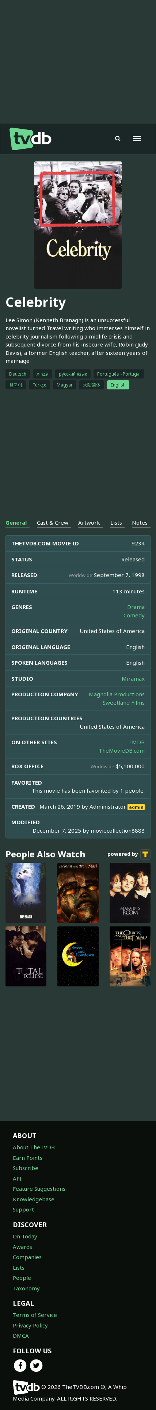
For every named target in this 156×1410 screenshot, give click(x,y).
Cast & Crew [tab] (52, 522)
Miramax (133, 678)
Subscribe (25, 1167)
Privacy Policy (30, 1325)
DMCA (21, 1335)
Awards (22, 1246)
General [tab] (16, 522)
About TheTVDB (34, 1147)
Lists (18, 1267)
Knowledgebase (33, 1199)
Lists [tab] (116, 522)
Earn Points (27, 1157)
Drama (136, 606)
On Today (25, 1236)
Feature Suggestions (39, 1188)
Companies (27, 1257)
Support (23, 1209)
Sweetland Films (124, 702)
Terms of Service (35, 1314)
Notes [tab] (140, 522)
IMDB (137, 742)
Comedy (134, 615)
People (22, 1277)
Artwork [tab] (89, 522)
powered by (129, 854)
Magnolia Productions (117, 694)
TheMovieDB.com (122, 750)
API (17, 1178)
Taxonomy (26, 1288)
